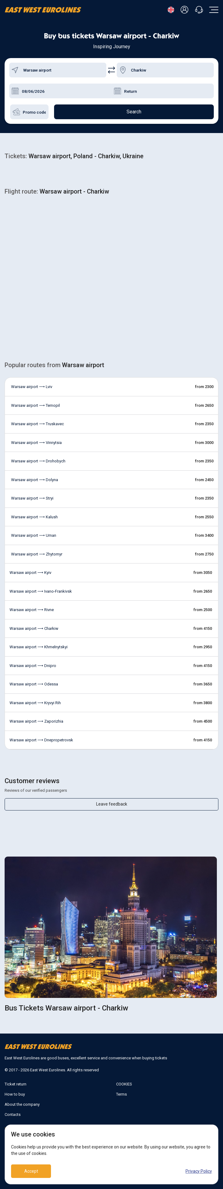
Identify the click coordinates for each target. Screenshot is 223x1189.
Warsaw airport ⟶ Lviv (31, 386)
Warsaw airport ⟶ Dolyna (34, 479)
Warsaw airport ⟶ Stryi (32, 498)
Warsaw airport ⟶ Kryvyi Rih (35, 702)
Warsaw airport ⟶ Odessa (34, 684)
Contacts (13, 1114)
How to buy (15, 1094)
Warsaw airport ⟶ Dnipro (33, 665)
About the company (22, 1104)
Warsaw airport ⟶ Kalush (34, 517)
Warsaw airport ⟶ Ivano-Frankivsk (41, 591)
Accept (31, 1171)
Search (134, 112)
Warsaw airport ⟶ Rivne (32, 609)
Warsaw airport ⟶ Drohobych (38, 461)
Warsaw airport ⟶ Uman (33, 535)
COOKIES (124, 1084)
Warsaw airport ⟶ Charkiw (34, 628)
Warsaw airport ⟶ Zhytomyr (36, 554)
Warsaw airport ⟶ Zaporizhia (36, 721)
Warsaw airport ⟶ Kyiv (30, 572)
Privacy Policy (199, 1171)
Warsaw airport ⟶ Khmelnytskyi (39, 647)
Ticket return (15, 1084)
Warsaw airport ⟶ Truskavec (37, 424)
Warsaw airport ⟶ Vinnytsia (36, 442)
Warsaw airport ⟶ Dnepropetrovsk (41, 740)
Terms (121, 1094)
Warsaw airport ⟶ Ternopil (35, 405)
